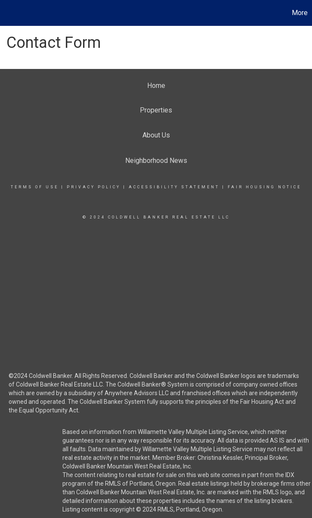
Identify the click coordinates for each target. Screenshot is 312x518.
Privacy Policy (93, 187)
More (300, 13)
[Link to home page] (10, 13)
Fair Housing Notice (264, 187)
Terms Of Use (35, 187)
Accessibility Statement (174, 187)
